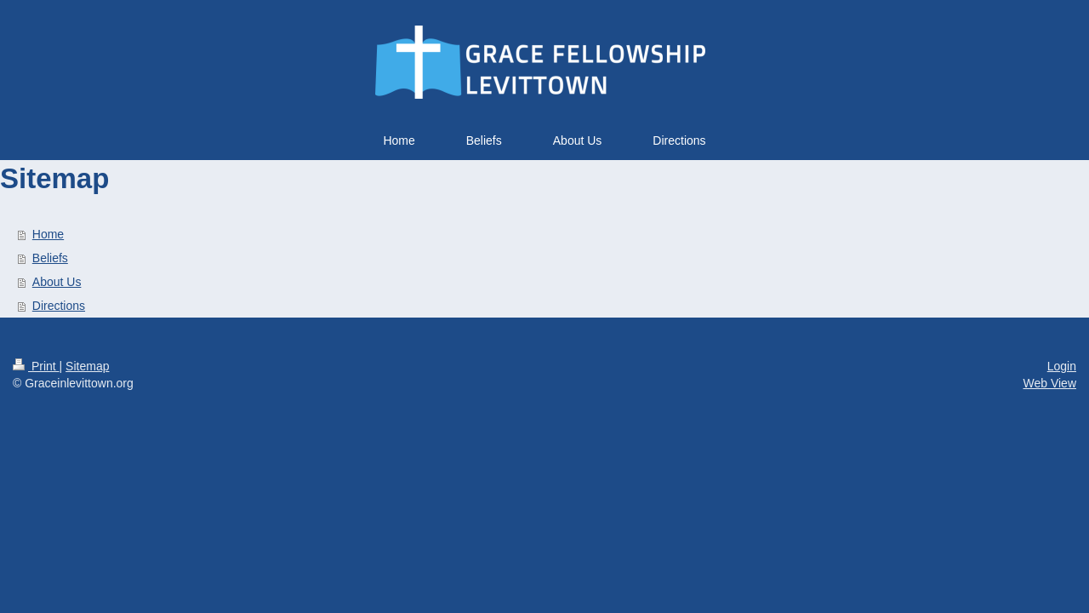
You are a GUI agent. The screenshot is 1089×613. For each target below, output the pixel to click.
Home (48, 234)
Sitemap (87, 366)
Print (36, 366)
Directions (58, 305)
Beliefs (50, 258)
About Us (57, 282)
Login (1061, 366)
